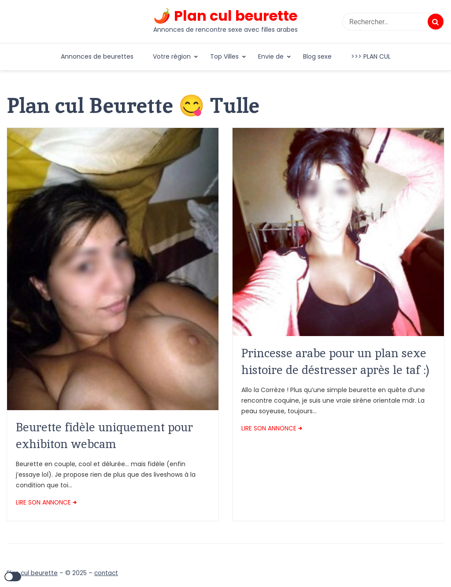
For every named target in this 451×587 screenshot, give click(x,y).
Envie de (271, 56)
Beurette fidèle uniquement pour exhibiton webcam (104, 435)
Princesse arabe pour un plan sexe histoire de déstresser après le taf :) (335, 361)
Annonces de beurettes (97, 56)
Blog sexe (317, 56)
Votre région (172, 56)
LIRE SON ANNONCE (43, 502)
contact (106, 573)
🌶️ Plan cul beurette (225, 16)
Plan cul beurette (32, 573)
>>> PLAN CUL (371, 56)
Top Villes (224, 56)
